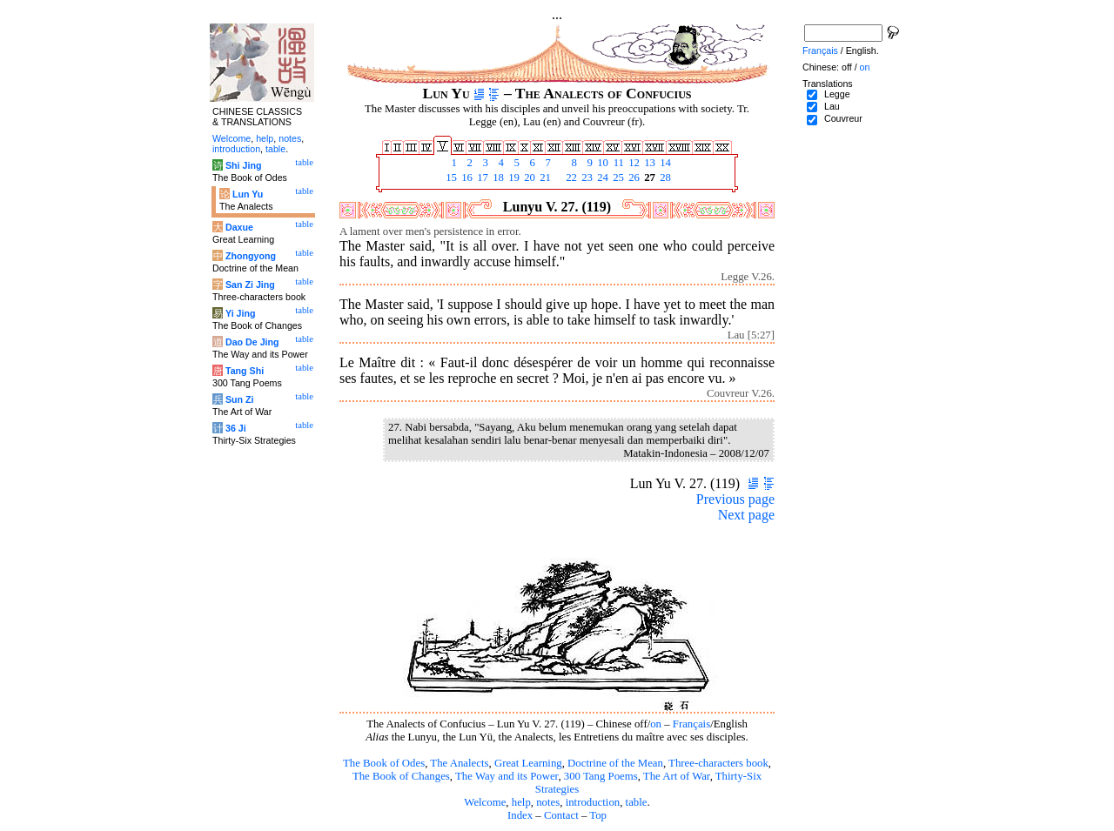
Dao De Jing (252, 342)
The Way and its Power (506, 776)
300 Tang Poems (601, 776)
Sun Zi (239, 399)
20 (528, 177)
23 (586, 177)
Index (520, 815)
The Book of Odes (384, 763)
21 (544, 177)
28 (664, 177)
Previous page (735, 499)
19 (513, 177)
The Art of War (676, 776)
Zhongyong (250, 256)
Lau (832, 106)
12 (633, 163)
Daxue (239, 227)
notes (548, 802)
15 (450, 177)
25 (617, 177)
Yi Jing (240, 313)
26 (633, 177)
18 (497, 177)
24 (601, 177)
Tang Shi (244, 370)
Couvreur (843, 118)
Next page (746, 514)
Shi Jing (243, 165)
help (521, 802)
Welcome (485, 802)
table (637, 802)
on (655, 724)
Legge (837, 94)
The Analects (459, 763)
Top (598, 815)
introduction (593, 802)
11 (617, 163)
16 (466, 177)
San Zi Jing (250, 284)
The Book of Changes (401, 776)
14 (664, 163)
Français (691, 724)
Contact (561, 815)
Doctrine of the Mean (615, 763)
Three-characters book (718, 763)
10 (601, 163)
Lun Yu (247, 194)
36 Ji (235, 428)
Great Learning (528, 763)
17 (481, 177)
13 (648, 163)
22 (570, 177)
